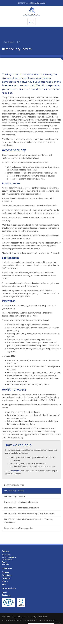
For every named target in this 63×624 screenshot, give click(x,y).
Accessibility (6, 575)
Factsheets (8, 42)
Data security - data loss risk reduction (21, 507)
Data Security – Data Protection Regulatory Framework (29, 513)
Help (4, 584)
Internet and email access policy (18, 528)
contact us (15, 470)
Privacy (5, 581)
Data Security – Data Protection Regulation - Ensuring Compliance (28, 520)
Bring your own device (14, 484)
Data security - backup (14, 496)
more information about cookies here (44, 620)
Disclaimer (6, 578)
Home (4, 592)
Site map (5, 572)
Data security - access (14, 490)
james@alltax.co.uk (39, 3)
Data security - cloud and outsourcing (21, 502)
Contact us (6, 595)
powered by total (37, 617)
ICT (18, 42)
